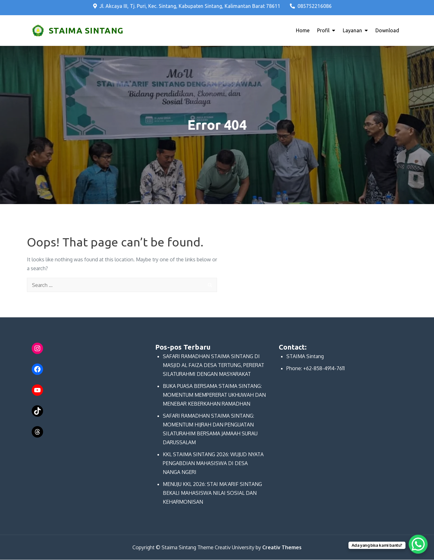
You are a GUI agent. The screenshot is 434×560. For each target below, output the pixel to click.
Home (303, 31)
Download (387, 31)
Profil (323, 31)
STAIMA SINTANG (85, 30)
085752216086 (311, 6)
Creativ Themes (282, 547)
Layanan (352, 31)
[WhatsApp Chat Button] (418, 544)
